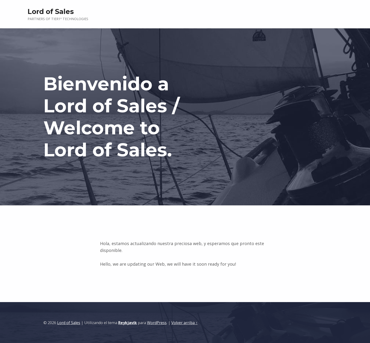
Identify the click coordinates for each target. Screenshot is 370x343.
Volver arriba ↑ (184, 322)
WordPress (157, 322)
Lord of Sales (68, 322)
